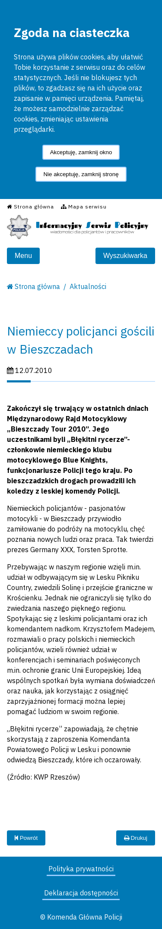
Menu (23, 255)
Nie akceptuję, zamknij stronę (80, 174)
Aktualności (88, 286)
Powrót (26, 838)
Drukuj (135, 838)
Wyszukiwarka (125, 255)
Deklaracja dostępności (81, 893)
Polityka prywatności (81, 868)
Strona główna (37, 286)
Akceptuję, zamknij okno (81, 152)
